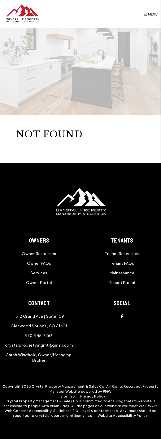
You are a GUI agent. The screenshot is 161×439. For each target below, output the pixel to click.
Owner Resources (39, 253)
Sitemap (67, 396)
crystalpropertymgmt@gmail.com (39, 345)
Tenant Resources (122, 253)
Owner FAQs (39, 263)
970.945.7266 (39, 335)
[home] (22, 14)
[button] (122, 316)
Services (39, 272)
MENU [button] (151, 14)
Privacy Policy (92, 396)
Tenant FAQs (122, 263)
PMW (107, 391)
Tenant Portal (122, 282)
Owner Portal (39, 282)
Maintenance (122, 272)
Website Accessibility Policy (123, 415)
